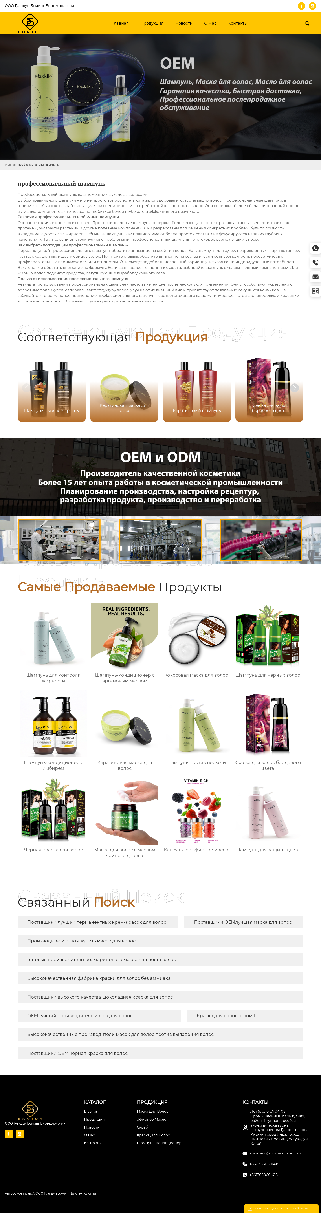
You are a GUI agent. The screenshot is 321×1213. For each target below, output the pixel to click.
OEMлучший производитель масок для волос (79, 1015)
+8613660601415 (263, 1175)
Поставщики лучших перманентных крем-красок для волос (96, 922)
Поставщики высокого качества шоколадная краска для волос (100, 997)
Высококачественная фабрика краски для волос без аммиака (99, 978)
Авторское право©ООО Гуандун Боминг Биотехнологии (50, 1193)
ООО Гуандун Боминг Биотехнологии (39, 6)
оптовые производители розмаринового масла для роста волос (101, 959)
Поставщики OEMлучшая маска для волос (243, 922)
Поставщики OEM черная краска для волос (77, 1053)
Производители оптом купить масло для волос (81, 941)
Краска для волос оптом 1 (226, 1015)
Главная (10, 164)
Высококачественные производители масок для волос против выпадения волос (120, 1034)
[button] (294, 387)
